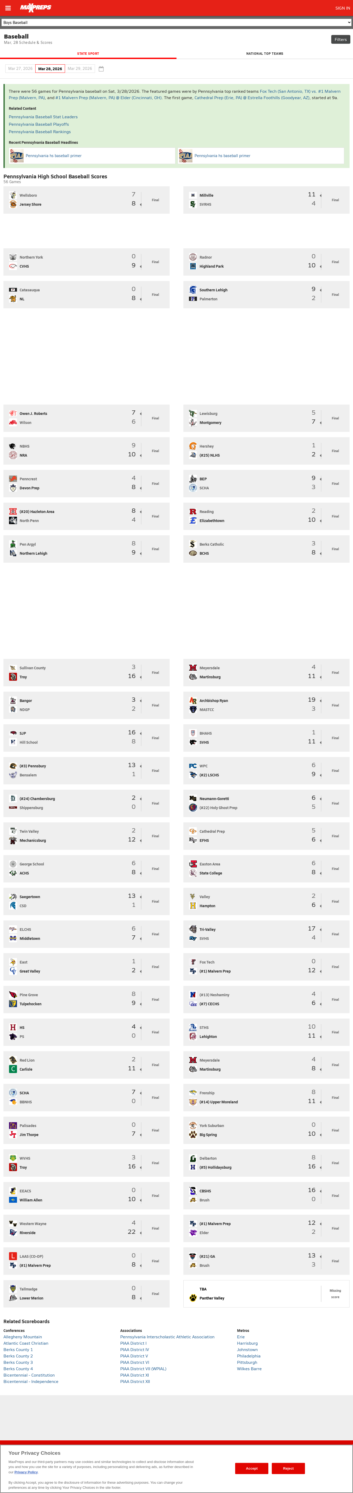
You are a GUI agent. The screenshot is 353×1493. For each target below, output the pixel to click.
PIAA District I (133, 1343)
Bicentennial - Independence (30, 1381)
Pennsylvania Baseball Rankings (40, 131)
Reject (288, 1468)
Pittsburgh (247, 1362)
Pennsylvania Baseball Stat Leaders (43, 116)
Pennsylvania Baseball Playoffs (39, 124)
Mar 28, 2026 (50, 68)
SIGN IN (342, 8)
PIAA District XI (134, 1375)
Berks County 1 (18, 1349)
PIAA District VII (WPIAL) (143, 1368)
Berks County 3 (18, 1362)
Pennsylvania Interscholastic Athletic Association (167, 1336)
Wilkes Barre (249, 1368)
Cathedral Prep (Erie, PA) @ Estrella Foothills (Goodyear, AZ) (252, 97)
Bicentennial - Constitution (29, 1375)
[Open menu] (8, 8)
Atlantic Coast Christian (25, 1343)
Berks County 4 (18, 1368)
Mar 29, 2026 (80, 68)
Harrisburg (247, 1343)
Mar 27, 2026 (20, 68)
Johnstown (247, 1349)
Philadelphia (249, 1356)
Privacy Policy (26, 1472)
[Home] (35, 8)
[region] (176, 1469)
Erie (241, 1336)
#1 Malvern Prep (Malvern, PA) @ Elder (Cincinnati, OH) (108, 97)
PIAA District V (134, 1356)
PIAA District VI (134, 1362)
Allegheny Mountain (22, 1336)
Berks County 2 (18, 1356)
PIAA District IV (134, 1349)
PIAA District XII (135, 1381)
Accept (252, 1468)
